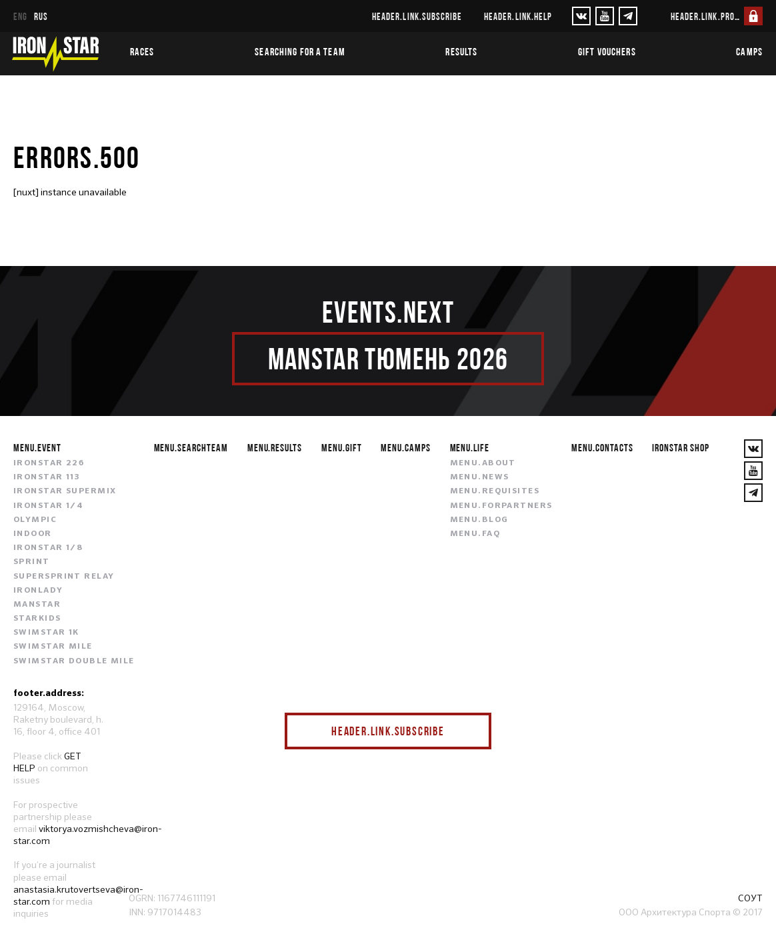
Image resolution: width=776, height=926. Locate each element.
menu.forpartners (501, 506)
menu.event (37, 447)
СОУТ (750, 898)
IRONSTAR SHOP (680, 447)
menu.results (275, 447)
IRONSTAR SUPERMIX (64, 491)
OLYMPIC (35, 520)
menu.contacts (602, 447)
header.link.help (518, 16)
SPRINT (31, 562)
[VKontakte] (581, 16)
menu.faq (475, 534)
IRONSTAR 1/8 (48, 548)
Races (142, 51)
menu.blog (479, 520)
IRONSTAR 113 (46, 477)
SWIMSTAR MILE (53, 647)
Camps (749, 51)
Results (461, 51)
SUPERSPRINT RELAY (63, 577)
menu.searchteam (191, 447)
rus (41, 16)
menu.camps (406, 447)
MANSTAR (37, 605)
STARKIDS (37, 619)
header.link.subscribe (417, 16)
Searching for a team (300, 51)
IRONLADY (38, 591)
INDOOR (32, 534)
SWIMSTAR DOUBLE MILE (74, 661)
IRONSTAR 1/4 (48, 506)
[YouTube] (604, 16)
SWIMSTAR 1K (46, 633)
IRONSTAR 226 (48, 463)
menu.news (479, 477)
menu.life (470, 447)
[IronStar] (55, 53)
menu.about (483, 463)
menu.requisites (495, 491)
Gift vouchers (607, 51)
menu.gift (341, 447)
